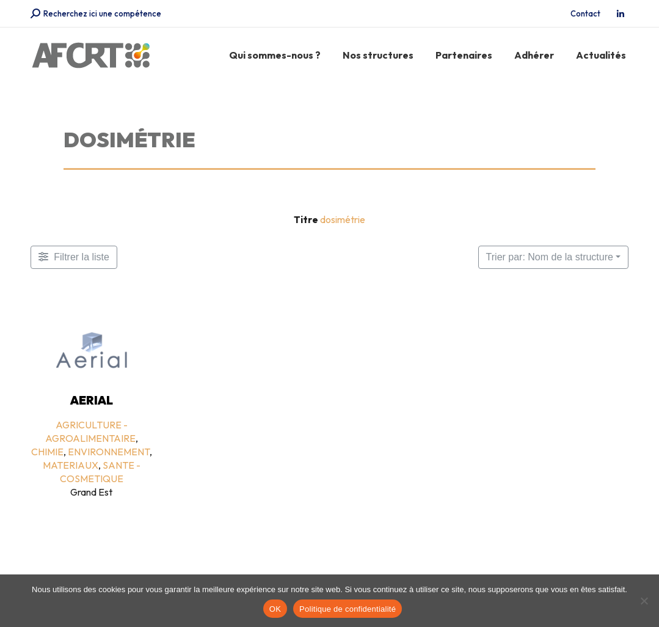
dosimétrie (342, 219)
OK (275, 609)
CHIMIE (47, 452)
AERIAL (91, 400)
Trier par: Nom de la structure (549, 257)
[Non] (644, 601)
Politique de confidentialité (347, 609)
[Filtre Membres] (74, 257)
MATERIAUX (70, 465)
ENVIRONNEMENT (109, 452)
